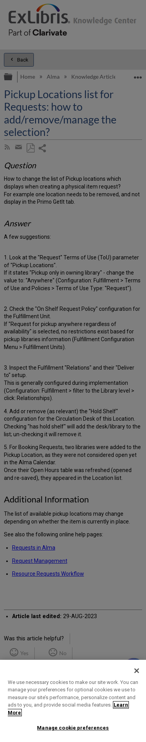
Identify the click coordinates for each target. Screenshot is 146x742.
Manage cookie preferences (73, 728)
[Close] (136, 670)
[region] (73, 701)
